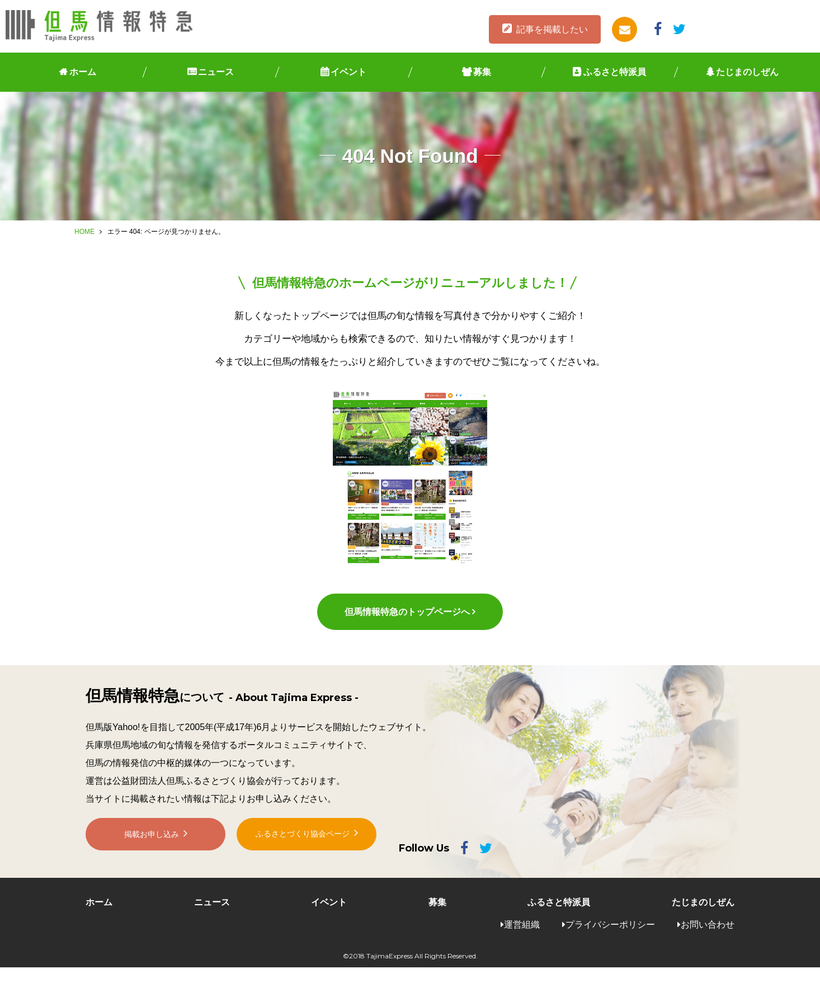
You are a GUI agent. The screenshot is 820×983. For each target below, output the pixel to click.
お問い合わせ (707, 939)
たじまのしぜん (747, 72)
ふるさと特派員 (614, 72)
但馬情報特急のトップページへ (406, 627)
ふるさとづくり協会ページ (302, 857)
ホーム (82, 72)
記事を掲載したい (552, 29)
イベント (348, 72)
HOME (84, 232)
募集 (482, 72)
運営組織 (522, 939)
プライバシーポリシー (610, 939)
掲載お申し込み (151, 857)
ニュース (216, 72)
